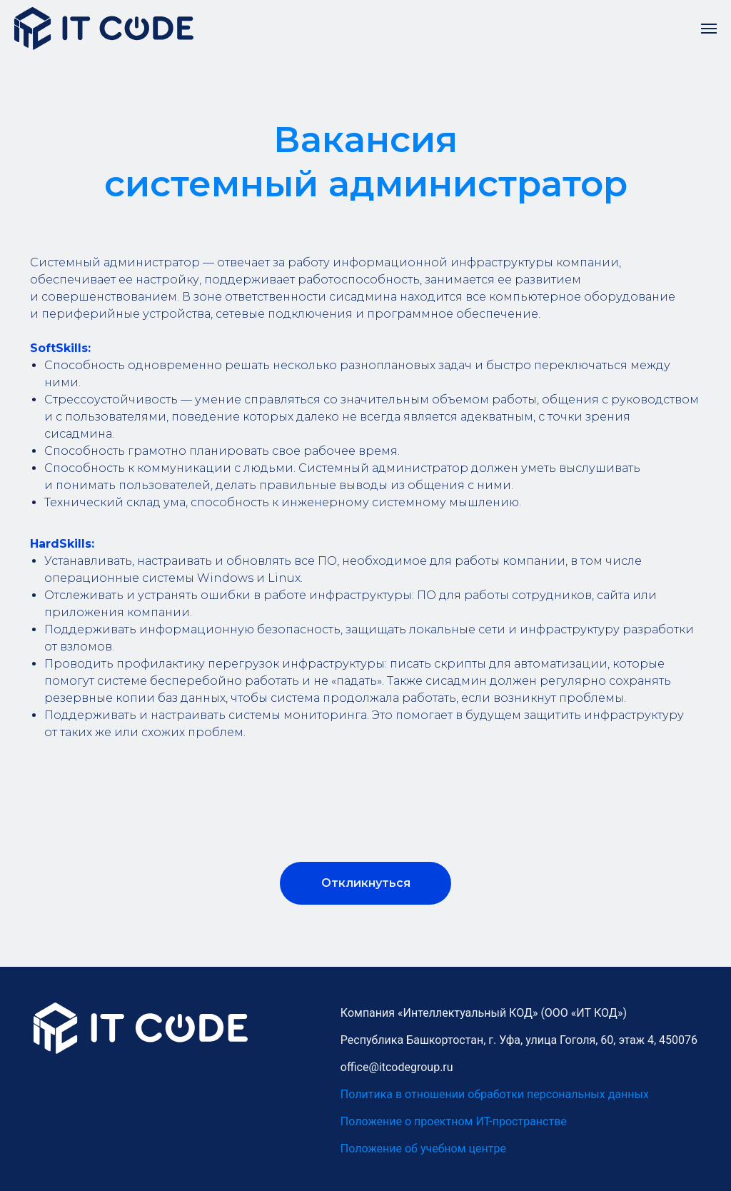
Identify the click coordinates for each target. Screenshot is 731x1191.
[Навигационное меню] (709, 29)
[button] (365, 883)
